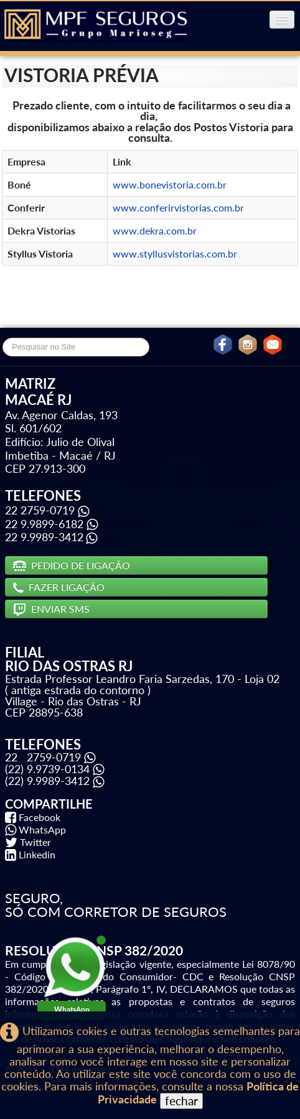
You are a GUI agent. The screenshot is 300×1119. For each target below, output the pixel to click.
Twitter (35, 842)
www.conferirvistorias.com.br (178, 207)
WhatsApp (42, 829)
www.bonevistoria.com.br (170, 184)
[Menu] (282, 20)
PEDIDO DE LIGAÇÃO (71, 565)
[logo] (95, 24)
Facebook (39, 817)
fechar (181, 1100)
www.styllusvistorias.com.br (175, 253)
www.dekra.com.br (155, 230)
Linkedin (37, 854)
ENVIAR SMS (51, 609)
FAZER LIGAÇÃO (59, 587)
